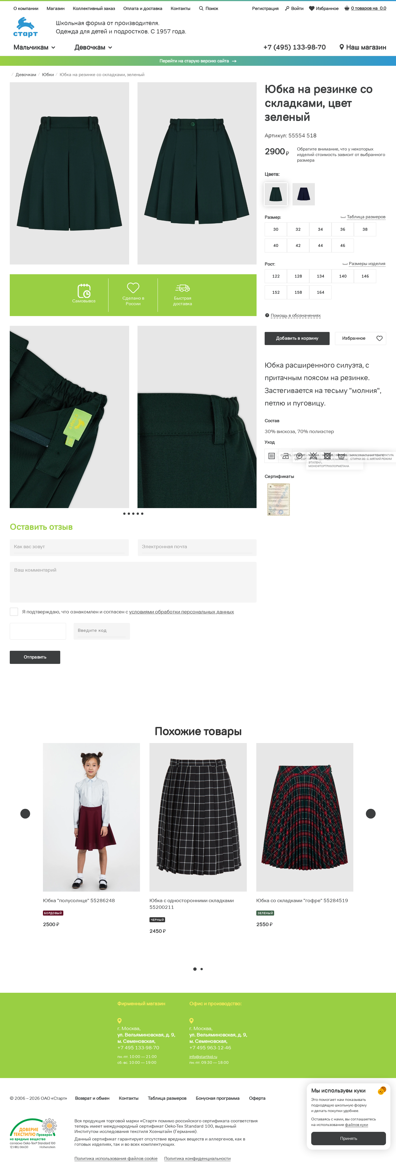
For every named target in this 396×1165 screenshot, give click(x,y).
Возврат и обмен (92, 1098)
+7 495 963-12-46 (210, 1048)
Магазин (55, 8)
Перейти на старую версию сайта (194, 61)
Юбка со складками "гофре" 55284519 (302, 900)
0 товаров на (365, 8)
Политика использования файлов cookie (116, 1158)
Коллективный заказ (94, 8)
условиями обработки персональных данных (181, 612)
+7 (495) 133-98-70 (294, 47)
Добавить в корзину (297, 338)
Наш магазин (363, 47)
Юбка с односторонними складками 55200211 (191, 903)
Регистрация (265, 8)
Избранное (324, 8)
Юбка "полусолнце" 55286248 (79, 900)
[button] (195, 969)
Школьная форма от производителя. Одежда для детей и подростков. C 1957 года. (121, 27)
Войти (293, 8)
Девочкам (93, 47)
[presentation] (25, 814)
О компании (25, 8)
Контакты (180, 8)
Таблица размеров (167, 1098)
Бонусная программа (218, 1098)
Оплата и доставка (142, 8)
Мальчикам (34, 47)
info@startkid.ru (203, 1056)
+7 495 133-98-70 (138, 1048)
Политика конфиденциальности (197, 1158)
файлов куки (356, 1134)
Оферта (257, 1098)
